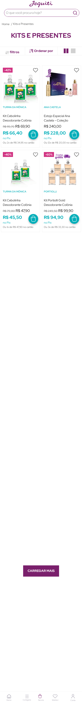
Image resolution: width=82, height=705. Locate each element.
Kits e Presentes (23, 24)
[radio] (66, 50)
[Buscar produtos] (75, 13)
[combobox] (41, 13)
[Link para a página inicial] (5, 24)
